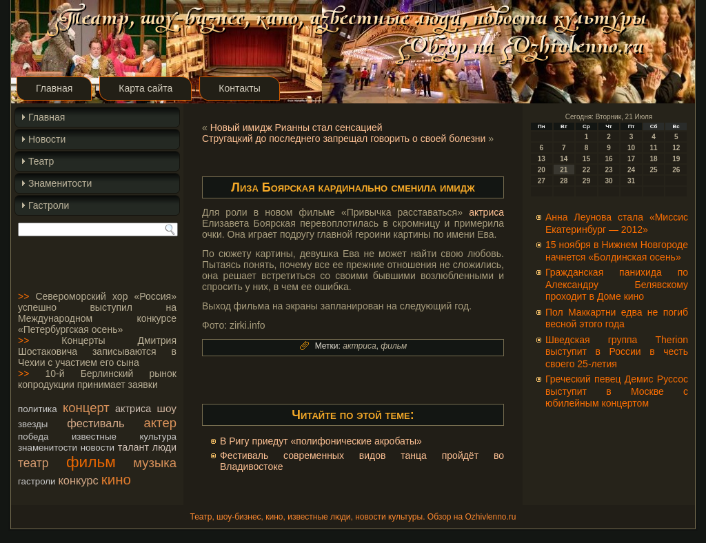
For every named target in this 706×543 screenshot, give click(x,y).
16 (608, 159)
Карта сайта (145, 88)
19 (676, 159)
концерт (86, 407)
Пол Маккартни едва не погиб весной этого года (616, 318)
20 (541, 170)
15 (586, 159)
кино (116, 479)
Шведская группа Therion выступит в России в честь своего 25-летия (616, 351)
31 (631, 181)
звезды (33, 424)
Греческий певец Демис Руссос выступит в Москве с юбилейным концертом (616, 391)
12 (676, 148)
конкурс (78, 480)
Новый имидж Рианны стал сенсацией (296, 127)
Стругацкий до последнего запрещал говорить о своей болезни (343, 138)
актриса (133, 408)
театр (33, 463)
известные (94, 436)
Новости (46, 139)
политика (37, 409)
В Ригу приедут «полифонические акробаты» (321, 441)
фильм (91, 462)
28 (563, 181)
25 (654, 170)
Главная (54, 88)
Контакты (239, 88)
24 (631, 170)
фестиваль (95, 423)
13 (541, 159)
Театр (41, 161)
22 (586, 170)
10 (631, 148)
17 (631, 159)
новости (97, 447)
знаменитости (47, 447)
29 (586, 181)
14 (563, 159)
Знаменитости (60, 183)
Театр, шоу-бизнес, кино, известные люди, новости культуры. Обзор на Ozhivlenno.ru (353, 517)
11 (654, 148)
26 (676, 170)
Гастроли (48, 205)
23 (608, 170)
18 (654, 159)
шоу (166, 408)
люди (164, 447)
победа (33, 436)
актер (160, 423)
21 (563, 170)
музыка (154, 462)
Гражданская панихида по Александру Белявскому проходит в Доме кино (616, 284)
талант (133, 447)
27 (541, 181)
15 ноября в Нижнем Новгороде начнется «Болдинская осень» (616, 251)
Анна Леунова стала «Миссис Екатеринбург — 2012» (616, 223)
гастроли (37, 481)
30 (608, 181)
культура (157, 436)
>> (23, 296)
